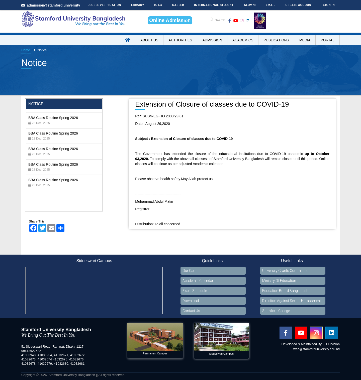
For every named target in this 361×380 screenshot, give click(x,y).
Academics (242, 40)
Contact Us (191, 311)
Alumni (250, 5)
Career (178, 5)
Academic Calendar (198, 281)
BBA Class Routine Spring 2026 (53, 122)
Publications (276, 40)
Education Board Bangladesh (285, 291)
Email (270, 5)
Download (191, 301)
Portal (327, 40)
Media (304, 40)
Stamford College (276, 311)
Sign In (329, 5)
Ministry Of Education (279, 281)
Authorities (180, 40)
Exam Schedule (195, 291)
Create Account (299, 5)
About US (149, 40)
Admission (212, 40)
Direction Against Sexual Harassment (291, 301)
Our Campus (193, 271)
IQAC (158, 5)
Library (137, 5)
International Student (214, 5)
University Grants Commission (286, 271)
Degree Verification (104, 5)
